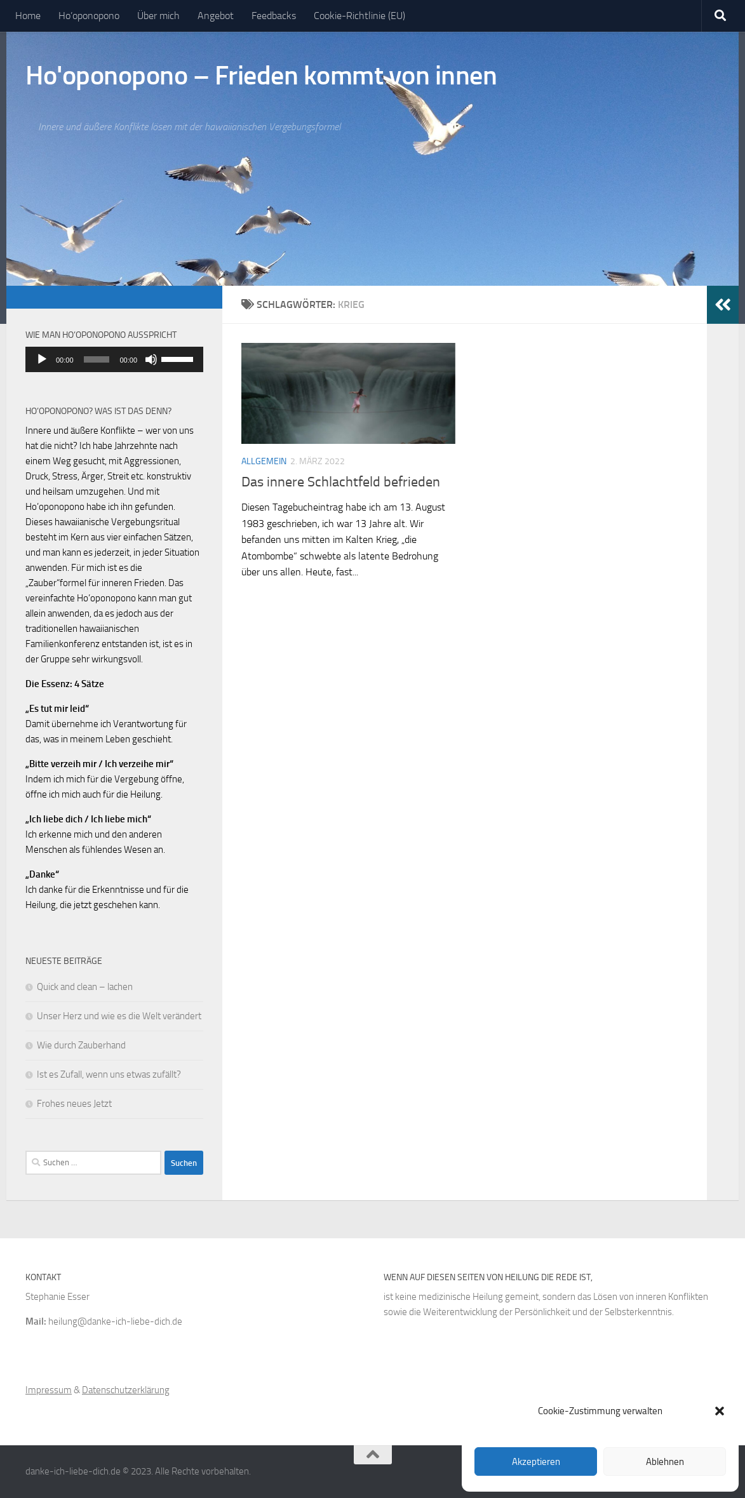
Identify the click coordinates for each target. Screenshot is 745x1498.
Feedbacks (274, 16)
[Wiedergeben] (42, 359)
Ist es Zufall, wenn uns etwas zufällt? (109, 1074)
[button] (719, 1411)
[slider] (97, 359)
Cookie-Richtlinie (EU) (359, 16)
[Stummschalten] (151, 359)
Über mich (158, 16)
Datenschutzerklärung (126, 1390)
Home (28, 16)
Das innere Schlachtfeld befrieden (340, 482)
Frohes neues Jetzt (74, 1103)
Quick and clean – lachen (85, 987)
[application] (114, 359)
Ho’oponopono (88, 16)
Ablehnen (665, 1462)
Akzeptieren (536, 1462)
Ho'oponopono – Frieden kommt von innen (261, 75)
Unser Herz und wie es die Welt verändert (119, 1016)
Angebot (216, 16)
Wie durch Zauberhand (81, 1045)
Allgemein (263, 461)
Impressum (48, 1390)
